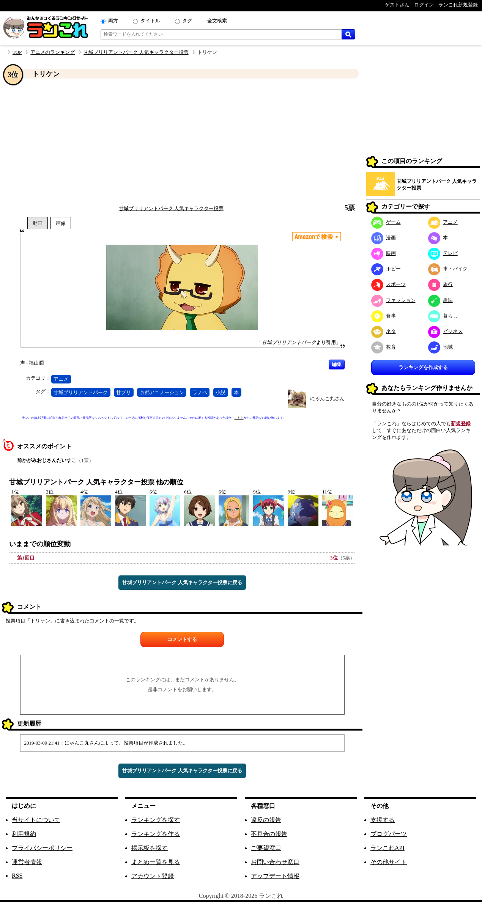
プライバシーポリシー (42, 848)
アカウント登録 (152, 876)
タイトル (150, 21)
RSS (17, 875)
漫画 (383, 237)
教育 (383, 347)
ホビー (386, 269)
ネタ (383, 331)
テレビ (443, 253)
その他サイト (388, 862)
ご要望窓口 (266, 848)
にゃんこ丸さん (327, 398)
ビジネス (445, 331)
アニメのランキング (52, 52)
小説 (220, 392)
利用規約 (24, 834)
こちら (239, 418)
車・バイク (448, 269)
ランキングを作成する (423, 367)
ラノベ (199, 392)
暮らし (443, 316)
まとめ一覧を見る (155, 862)
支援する (382, 820)
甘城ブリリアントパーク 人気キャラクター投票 (135, 52)
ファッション (393, 300)
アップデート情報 (275, 876)
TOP (17, 52)
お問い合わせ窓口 (275, 862)
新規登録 (461, 423)
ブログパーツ (388, 834)
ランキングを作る (155, 834)
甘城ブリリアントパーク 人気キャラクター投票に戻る (182, 582)
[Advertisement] (182, 141)
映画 (383, 253)
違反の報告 (266, 820)
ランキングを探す (155, 820)
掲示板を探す (149, 848)
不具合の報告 (269, 834)
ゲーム (386, 222)
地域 (440, 347)
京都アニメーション (162, 392)
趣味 (440, 300)
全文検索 (217, 21)
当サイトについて (36, 820)
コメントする (182, 639)
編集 (337, 364)
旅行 (440, 284)
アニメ (61, 379)
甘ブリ (123, 392)
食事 (383, 316)
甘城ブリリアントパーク (81, 392)
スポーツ (388, 284)
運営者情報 (27, 862)
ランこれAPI (387, 848)
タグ (187, 21)
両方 (113, 21)
